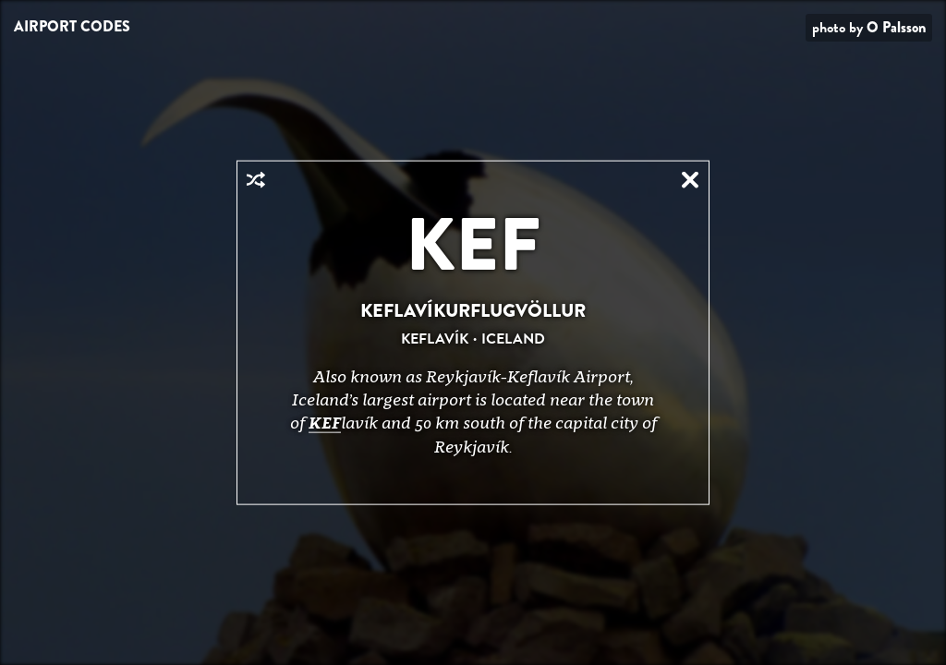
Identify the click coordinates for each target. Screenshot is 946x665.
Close (690, 180)
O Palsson (896, 27)
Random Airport (255, 180)
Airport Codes (72, 26)
